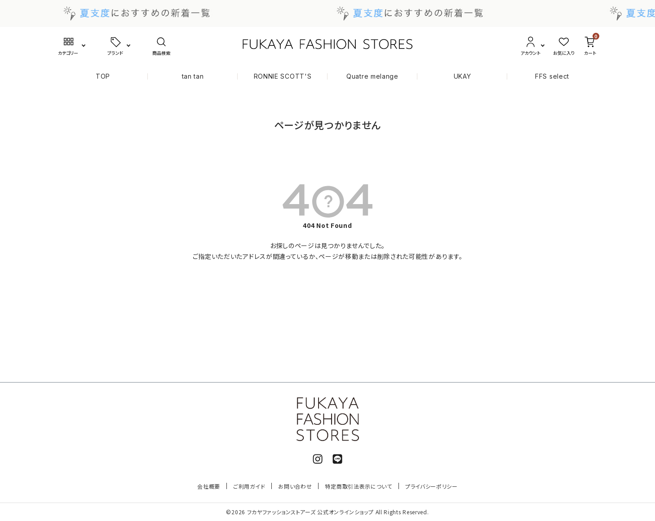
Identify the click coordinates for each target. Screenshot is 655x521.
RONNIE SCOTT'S (283, 76)
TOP (103, 76)
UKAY (462, 76)
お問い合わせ (295, 486)
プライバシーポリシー (431, 486)
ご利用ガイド (249, 486)
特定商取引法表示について (358, 486)
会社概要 (208, 486)
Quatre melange (372, 76)
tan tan (193, 76)
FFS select (552, 76)
